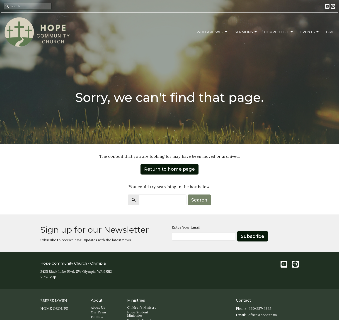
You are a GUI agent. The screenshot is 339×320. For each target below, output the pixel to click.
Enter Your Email (186, 227)
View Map (48, 277)
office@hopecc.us (262, 315)
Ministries (136, 300)
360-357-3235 (260, 308)
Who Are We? (212, 32)
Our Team (98, 312)
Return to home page (169, 169)
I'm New (97, 317)
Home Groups (54, 308)
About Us (98, 307)
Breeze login (53, 300)
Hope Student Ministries (137, 314)
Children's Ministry (141, 307)
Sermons (246, 32)
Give (330, 32)
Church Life (278, 32)
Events (309, 32)
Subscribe (252, 236)
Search (199, 200)
